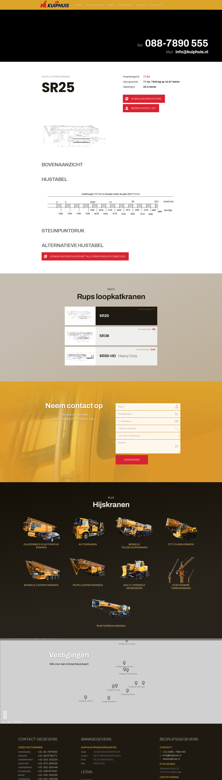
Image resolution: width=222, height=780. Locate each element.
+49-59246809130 (48, 750)
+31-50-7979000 (47, 711)
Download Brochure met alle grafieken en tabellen (87, 216)
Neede (21, 735)
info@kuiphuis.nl (191, 51)
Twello (22, 743)
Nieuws (142, 5)
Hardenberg (25, 727)
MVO (111, 5)
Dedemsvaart (25, 719)
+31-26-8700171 (47, 715)
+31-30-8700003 (48, 746)
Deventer (23, 723)
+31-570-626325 (48, 723)
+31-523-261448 (48, 727)
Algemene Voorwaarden (94, 746)
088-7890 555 (176, 43)
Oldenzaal (24, 739)
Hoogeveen (24, 731)
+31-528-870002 (47, 731)
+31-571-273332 (48, 742)
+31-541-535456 (48, 738)
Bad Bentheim (25, 750)
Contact (157, 5)
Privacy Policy (88, 743)
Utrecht (23, 746)
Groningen (24, 712)
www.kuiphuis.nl (171, 718)
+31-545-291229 (47, 734)
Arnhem (22, 716)
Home (78, 5)
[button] (95, 5)
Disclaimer (87, 739)
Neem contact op (143, 108)
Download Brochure (146, 98)
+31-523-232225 (48, 719)
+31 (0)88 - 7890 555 (174, 711)
